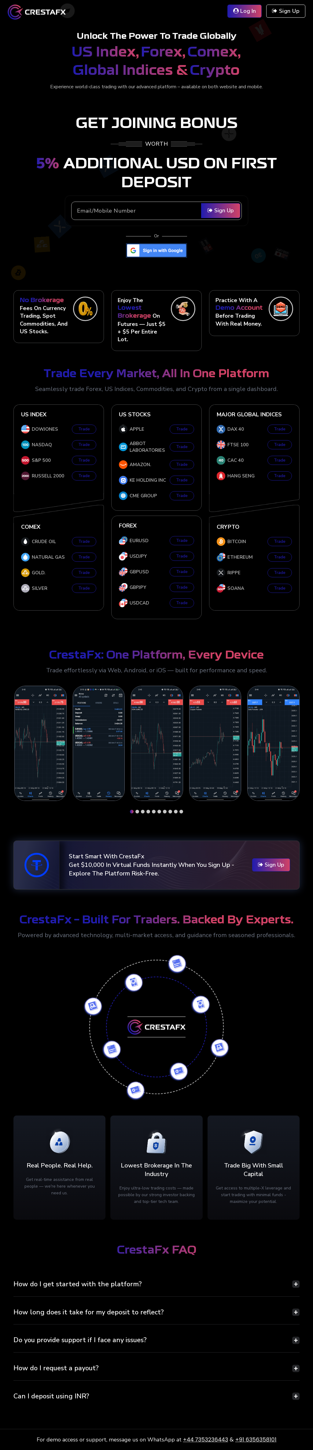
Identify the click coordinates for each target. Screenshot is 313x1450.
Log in (244, 11)
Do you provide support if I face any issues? (80, 1340)
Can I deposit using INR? (51, 1396)
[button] (132, 811)
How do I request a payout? (56, 1368)
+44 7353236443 (205, 1439)
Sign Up (221, 210)
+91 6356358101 (255, 1439)
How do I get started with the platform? (77, 1284)
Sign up (286, 11)
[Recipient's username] (156, 211)
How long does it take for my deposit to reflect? (88, 1312)
